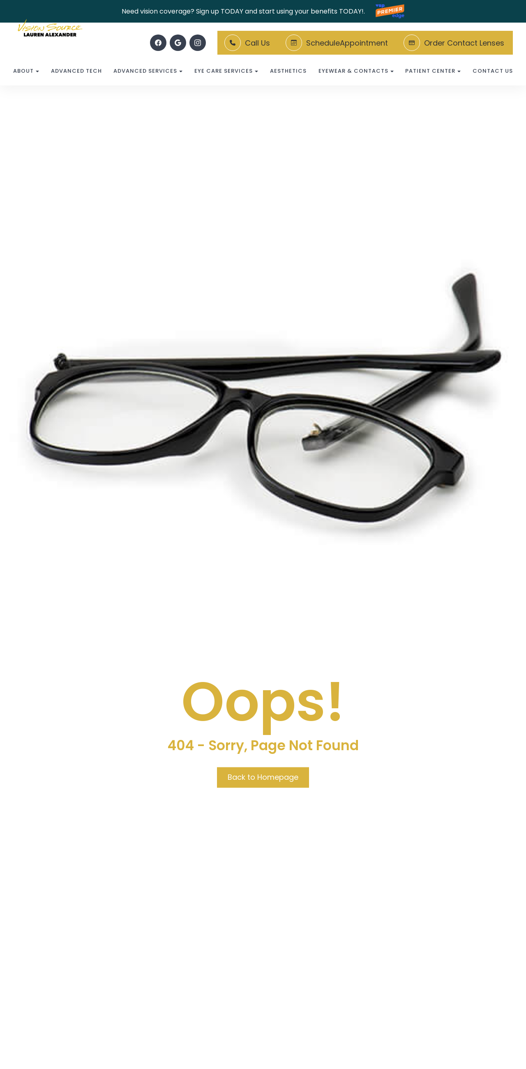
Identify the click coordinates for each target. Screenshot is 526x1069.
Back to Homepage (263, 777)
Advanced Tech (76, 71)
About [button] (26, 71)
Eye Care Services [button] (226, 71)
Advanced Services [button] (147, 71)
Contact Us (493, 71)
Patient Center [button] (433, 71)
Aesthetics (288, 71)
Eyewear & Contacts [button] (356, 71)
